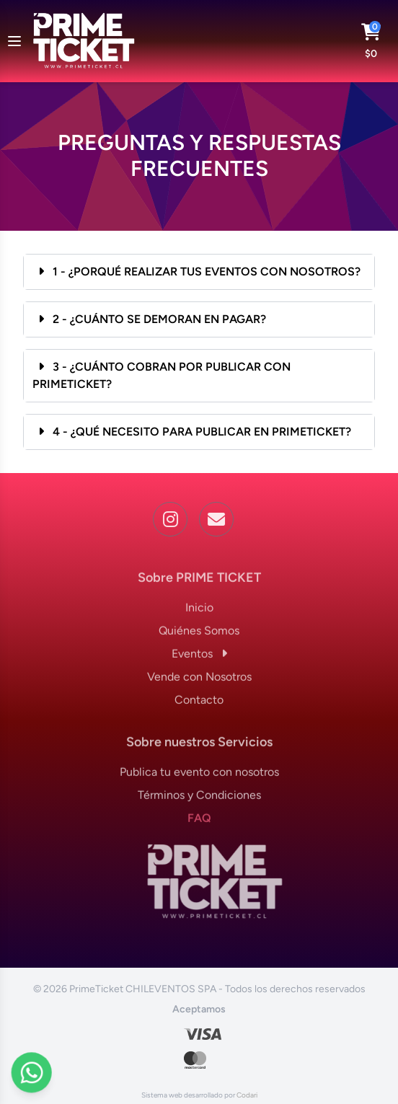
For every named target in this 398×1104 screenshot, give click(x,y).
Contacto (199, 704)
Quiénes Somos (199, 635)
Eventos (199, 658)
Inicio (199, 612)
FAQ (199, 822)
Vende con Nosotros (199, 681)
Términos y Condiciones (199, 799)
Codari (246, 1095)
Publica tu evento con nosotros (199, 776)
